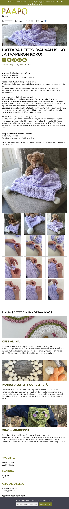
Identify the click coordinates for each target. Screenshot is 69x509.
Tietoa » (50, 500)
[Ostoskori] (42, 21)
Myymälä (19, 21)
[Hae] (34, 16)
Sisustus (5, 65)
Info (36, 21)
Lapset (13, 65)
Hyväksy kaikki (45, 504)
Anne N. (23, 65)
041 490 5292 (12, 488)
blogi (29, 21)
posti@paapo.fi (9, 490)
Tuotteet (7, 21)
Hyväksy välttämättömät (27, 504)
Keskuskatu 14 (8, 463)
